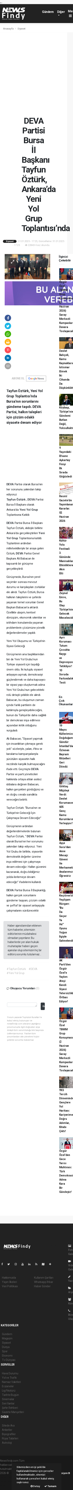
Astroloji (7, 1442)
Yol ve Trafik (9, 1377)
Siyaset (22, 28)
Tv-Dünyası (8, 1359)
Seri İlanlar (8, 1403)
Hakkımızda (9, 1277)
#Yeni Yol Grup (15, 973)
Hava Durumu (10, 1373)
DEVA (10, 484)
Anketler (7, 1429)
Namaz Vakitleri (11, 1382)
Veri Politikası (10, 1286)
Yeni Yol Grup (28, 509)
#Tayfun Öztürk (16, 969)
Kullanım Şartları (43, 1277)
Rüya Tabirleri (10, 1438)
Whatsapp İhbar (43, 1282)
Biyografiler (9, 1434)
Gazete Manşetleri (13, 1412)
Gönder (43, 1006)
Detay (35, 1486)
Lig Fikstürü (8, 1390)
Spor (5, 1351)
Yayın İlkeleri (9, 1282)
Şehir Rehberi (10, 1407)
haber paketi (7, 1477)
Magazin (7, 1338)
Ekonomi (7, 1355)
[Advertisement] (36, 74)
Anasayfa (8, 28)
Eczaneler (8, 1386)
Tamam (50, 1486)
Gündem (48, 12)
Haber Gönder (42, 1286)
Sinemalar (8, 1399)
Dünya (6, 1347)
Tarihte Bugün (10, 1394)
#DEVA (33, 969)
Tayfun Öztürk (16, 499)
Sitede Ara (8, 1425)
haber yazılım (8, 1481)
